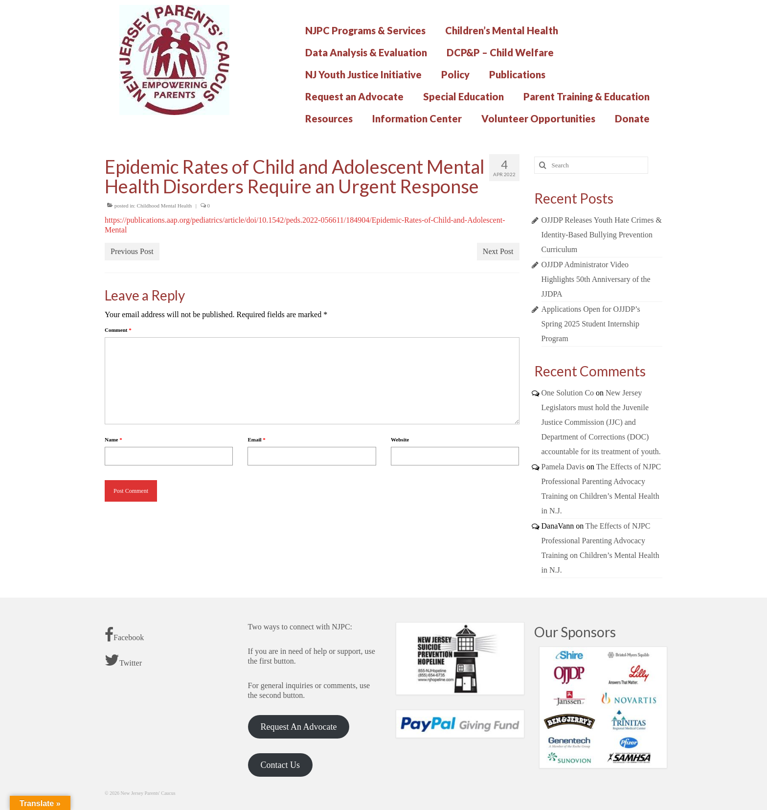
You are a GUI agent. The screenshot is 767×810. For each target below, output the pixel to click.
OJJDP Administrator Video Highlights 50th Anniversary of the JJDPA (596, 279)
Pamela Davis (563, 467)
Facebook (124, 635)
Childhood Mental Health (164, 205)
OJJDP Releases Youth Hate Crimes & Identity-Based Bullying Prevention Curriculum (601, 235)
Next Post (498, 251)
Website (400, 439)
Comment (118, 330)
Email (256, 439)
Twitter (123, 660)
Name (113, 439)
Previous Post (132, 251)
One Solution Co (567, 393)
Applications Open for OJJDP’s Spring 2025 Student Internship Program (590, 324)
